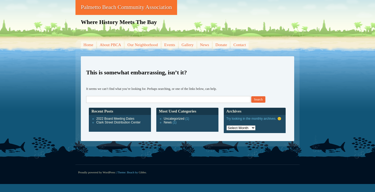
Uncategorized (174, 119)
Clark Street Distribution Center (118, 122)
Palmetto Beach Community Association (126, 7)
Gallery (188, 45)
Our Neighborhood (142, 45)
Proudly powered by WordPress (96, 172)
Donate (221, 45)
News (204, 45)
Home (88, 45)
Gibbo (142, 172)
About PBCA (110, 45)
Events (169, 45)
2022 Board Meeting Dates (115, 119)
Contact (239, 45)
